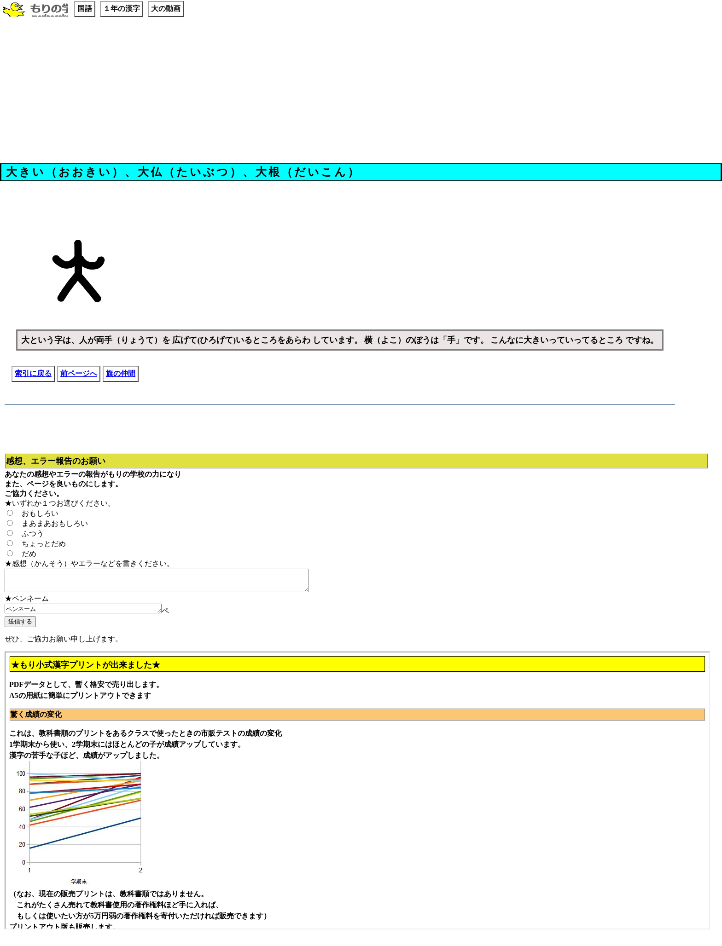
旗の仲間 (120, 373)
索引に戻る (33, 373)
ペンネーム (92, 613)
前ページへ (78, 373)
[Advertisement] (361, 91)
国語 (84, 8)
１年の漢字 (121, 8)
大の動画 (165, 8)
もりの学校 (35, 10)
